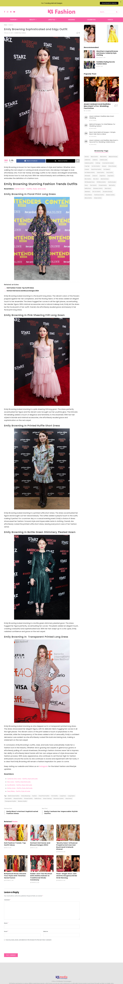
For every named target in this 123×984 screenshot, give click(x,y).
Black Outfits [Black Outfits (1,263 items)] (94, 156)
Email (6, 931)
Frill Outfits (54, 796)
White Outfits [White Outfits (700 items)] (88, 198)
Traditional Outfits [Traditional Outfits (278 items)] (99, 194)
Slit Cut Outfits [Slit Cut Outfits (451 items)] (96, 191)
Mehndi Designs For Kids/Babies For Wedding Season (102, 125)
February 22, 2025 (34, 882)
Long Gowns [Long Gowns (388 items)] (111, 175)
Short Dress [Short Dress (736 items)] (108, 188)
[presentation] (18, 947)
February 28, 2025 (60, 851)
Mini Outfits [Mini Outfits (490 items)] (88, 179)
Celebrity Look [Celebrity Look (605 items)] (103, 159)
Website (45, 931)
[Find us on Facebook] (4, 12)
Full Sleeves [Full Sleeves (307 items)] (107, 169)
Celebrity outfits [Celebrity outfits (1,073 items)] (89, 163)
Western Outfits (22, 801)
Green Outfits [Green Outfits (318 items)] (100, 172)
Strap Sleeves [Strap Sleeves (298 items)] (88, 194)
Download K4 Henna (109, 3)
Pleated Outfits (18, 798)
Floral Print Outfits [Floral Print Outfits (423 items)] (96, 169)
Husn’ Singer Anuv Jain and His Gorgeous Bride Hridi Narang (66, 876)
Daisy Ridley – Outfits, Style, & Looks (18, 791)
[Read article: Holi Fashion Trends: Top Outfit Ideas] (15, 832)
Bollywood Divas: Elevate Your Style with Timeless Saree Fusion (15, 876)
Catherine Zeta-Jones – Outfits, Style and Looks (22, 779)
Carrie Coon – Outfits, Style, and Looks (30, 189)
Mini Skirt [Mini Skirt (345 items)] (96, 179)
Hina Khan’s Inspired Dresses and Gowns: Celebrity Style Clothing (107, 53)
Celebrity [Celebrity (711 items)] (95, 159)
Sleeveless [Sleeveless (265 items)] (87, 191)
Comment (7, 900)
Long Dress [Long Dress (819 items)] (102, 175)
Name (6, 923)
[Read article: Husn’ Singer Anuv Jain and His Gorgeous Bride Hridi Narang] (68, 863)
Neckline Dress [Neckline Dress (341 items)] (105, 179)
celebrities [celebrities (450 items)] (87, 159)
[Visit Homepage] (61, 11)
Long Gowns (71, 796)
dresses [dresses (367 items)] (104, 166)
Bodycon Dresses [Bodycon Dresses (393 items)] (113, 156)
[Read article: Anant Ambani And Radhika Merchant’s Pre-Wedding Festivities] (101, 89)
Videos (110, 20)
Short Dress (69, 798)
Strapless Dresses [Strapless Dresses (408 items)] (107, 191)
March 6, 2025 (7, 847)
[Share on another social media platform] (78, 161)
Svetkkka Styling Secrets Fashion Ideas (105, 63)
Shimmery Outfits (58, 798)
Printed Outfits (28, 798)
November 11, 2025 (8, 880)
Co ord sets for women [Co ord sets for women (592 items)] (108, 163)
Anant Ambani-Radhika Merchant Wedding (101, 117)
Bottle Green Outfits (13, 796)
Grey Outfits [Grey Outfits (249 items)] (110, 172)
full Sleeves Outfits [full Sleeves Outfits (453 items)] (90, 172)
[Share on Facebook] (31, 161)
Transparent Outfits (10, 801)
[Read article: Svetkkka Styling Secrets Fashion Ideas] (89, 65)
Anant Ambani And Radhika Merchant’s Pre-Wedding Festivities (97, 106)
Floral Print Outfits (44, 796)
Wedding (71, 20)
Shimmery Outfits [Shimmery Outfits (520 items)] (97, 188)
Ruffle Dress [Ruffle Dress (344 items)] (88, 188)
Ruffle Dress (38, 798)
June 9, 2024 (99, 66)
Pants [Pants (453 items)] (86, 185)
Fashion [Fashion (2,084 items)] (87, 169)
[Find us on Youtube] (14, 12)
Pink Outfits (8, 798)
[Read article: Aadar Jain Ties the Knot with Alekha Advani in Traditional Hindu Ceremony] (42, 863)
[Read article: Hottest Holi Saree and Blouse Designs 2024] (42, 832)
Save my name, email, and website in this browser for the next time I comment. (29, 940)
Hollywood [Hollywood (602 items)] (87, 175)
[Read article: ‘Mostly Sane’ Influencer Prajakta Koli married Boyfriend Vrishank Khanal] (68, 832)
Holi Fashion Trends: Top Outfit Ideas (20, 288)
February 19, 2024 (8, 33)
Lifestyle (51, 20)
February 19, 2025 (60, 880)
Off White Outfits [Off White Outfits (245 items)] (101, 182)
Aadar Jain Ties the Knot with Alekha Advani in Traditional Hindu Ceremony (41, 877)
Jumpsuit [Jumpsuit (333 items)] (94, 175)
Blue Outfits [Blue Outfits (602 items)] (103, 156)
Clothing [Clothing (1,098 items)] (98, 163)
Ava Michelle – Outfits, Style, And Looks (19, 785)
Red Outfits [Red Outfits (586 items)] (112, 185)
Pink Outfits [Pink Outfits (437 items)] (93, 185)
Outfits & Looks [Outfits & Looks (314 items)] (112, 182)
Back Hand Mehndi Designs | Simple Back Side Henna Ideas (102, 133)
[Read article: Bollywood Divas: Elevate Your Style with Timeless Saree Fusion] (15, 863)
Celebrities (91, 20)
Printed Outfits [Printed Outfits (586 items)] (103, 185)
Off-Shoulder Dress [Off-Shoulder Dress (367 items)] (89, 182)
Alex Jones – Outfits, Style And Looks (19, 782)
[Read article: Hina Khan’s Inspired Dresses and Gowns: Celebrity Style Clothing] (89, 54)
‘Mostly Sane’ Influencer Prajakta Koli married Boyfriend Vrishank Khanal (67, 846)
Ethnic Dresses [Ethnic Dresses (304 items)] (112, 166)
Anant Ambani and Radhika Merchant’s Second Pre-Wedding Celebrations (103, 141)
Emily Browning (25, 796)
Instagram (43, 766)
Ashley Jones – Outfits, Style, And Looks (19, 788)
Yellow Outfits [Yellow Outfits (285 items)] (97, 198)
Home (5, 25)
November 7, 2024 (100, 57)
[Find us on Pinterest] (10, 12)
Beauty (32, 20)
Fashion (13, 20)
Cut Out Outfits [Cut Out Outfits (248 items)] (96, 166)
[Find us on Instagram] (7, 12)
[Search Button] (117, 12)
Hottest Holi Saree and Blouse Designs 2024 (23, 291)
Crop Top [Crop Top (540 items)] (87, 166)
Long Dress (63, 796)
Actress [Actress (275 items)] (87, 156)
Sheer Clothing (47, 798)
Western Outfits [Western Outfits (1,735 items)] (110, 194)
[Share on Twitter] (60, 161)
